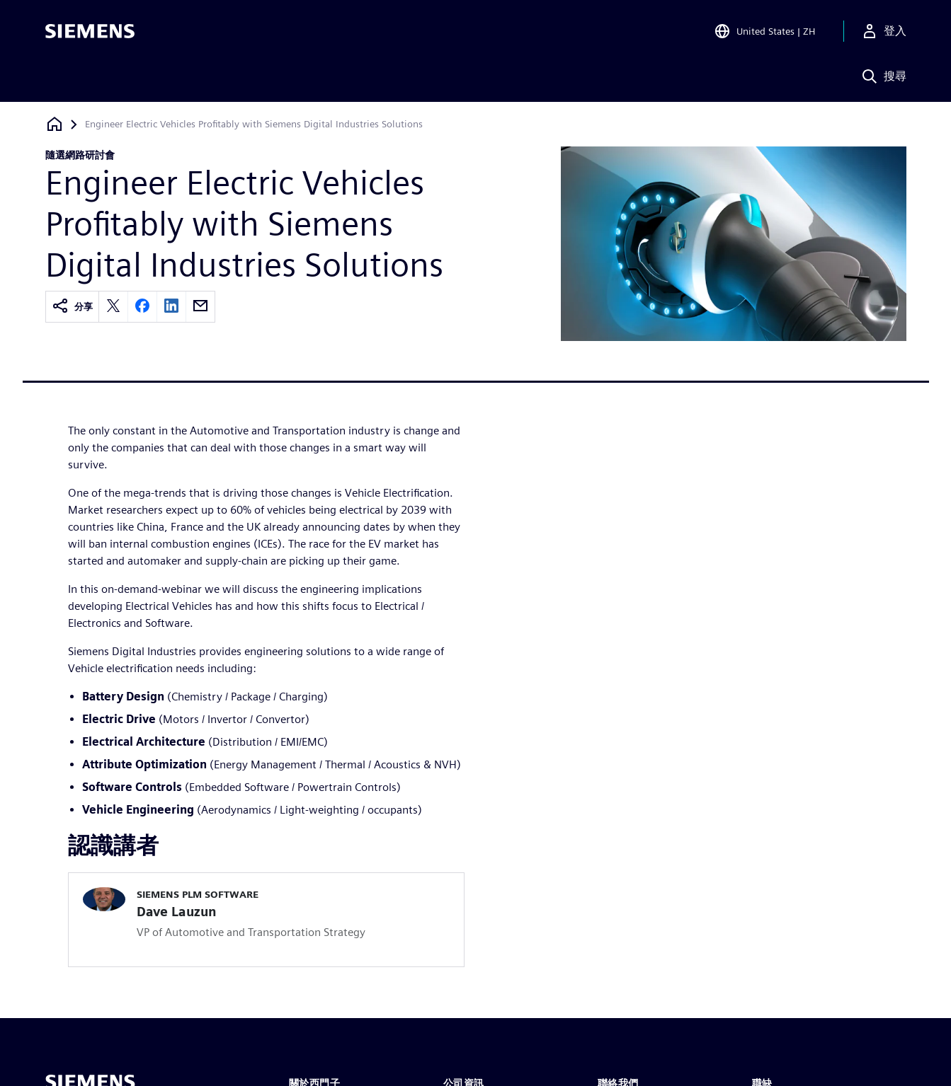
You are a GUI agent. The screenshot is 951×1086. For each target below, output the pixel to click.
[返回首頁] (54, 124)
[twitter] (113, 306)
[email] (200, 306)
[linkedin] (171, 306)
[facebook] (142, 306)
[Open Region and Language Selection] (764, 31)
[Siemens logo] (90, 31)
